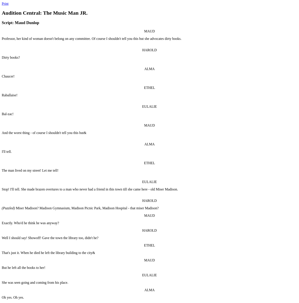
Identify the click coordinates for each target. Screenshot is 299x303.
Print (5, 3)
